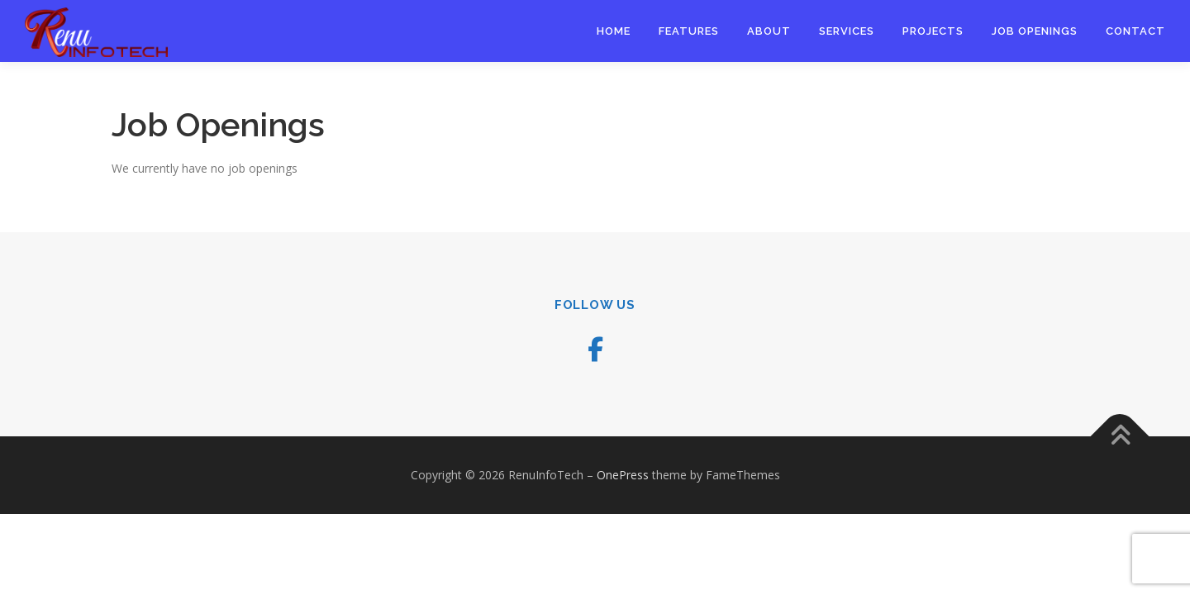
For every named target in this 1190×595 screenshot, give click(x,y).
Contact (1135, 31)
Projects (933, 31)
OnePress (623, 475)
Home (614, 31)
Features (689, 31)
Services (846, 31)
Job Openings (1035, 31)
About (769, 31)
